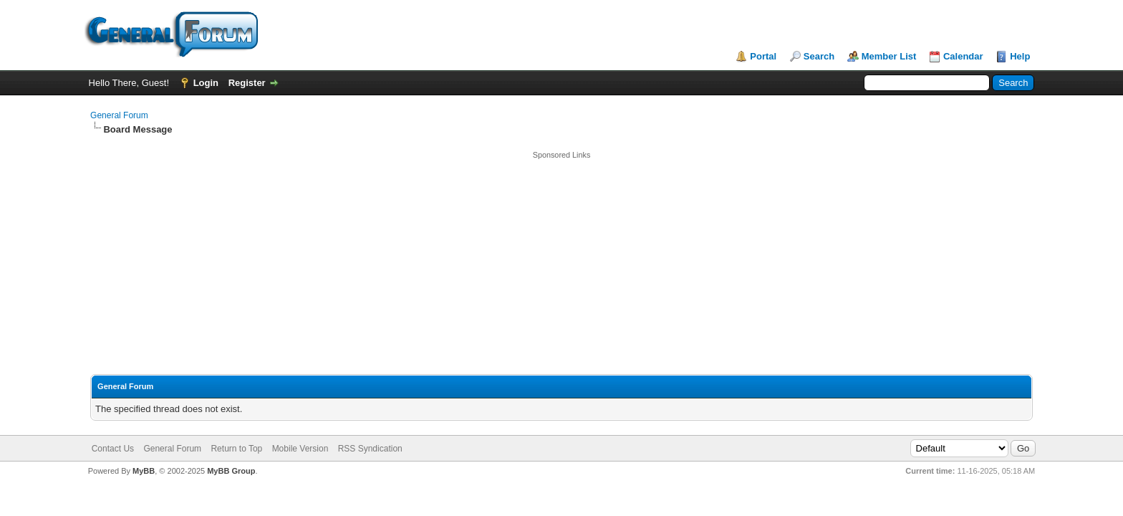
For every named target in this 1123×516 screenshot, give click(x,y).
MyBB (143, 471)
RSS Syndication (370, 449)
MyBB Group (231, 471)
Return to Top (236, 449)
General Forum (119, 115)
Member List (889, 56)
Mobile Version (300, 449)
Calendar (963, 56)
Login (205, 82)
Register (247, 82)
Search (819, 56)
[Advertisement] (561, 261)
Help (1020, 56)
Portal (763, 56)
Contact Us (113, 449)
